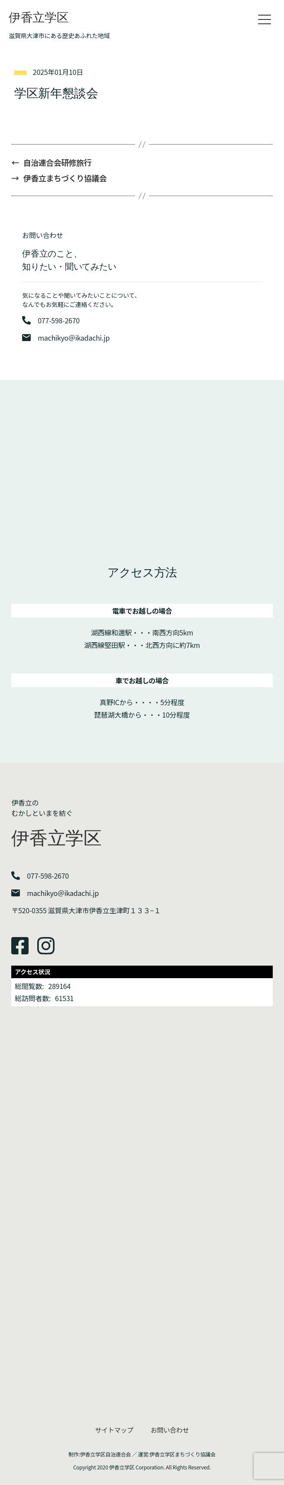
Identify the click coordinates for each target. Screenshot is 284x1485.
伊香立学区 (39, 17)
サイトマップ (114, 1429)
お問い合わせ (170, 1429)
